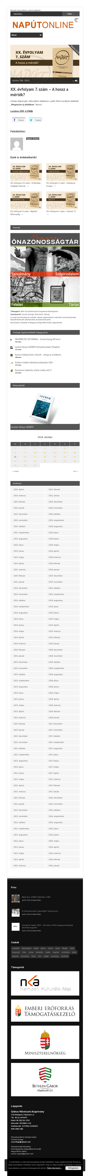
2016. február (54, 859)
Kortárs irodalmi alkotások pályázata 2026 (34, 362)
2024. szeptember (21, 606)
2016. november (56, 804)
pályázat (15, 956)
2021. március (20, 865)
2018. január (54, 717)
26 (55, 461)
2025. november (21, 520)
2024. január (19, 656)
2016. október (54, 810)
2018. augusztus (56, 674)
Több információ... (54, 1168)
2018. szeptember (56, 668)
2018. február (54, 711)
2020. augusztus (56, 526)
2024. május (19, 631)
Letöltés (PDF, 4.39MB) (21, 111)
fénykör (64, 948)
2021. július (18, 841)
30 (25, 465)
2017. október (54, 736)
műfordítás (66, 952)
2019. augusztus (56, 600)
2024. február (19, 649)
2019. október (54, 588)
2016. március (55, 853)
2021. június (19, 847)
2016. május (54, 841)
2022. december (21, 736)
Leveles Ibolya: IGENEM (23, 427)
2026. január (19, 508)
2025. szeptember (21, 532)
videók (46, 956)
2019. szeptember (56, 594)
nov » (75, 471)
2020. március (55, 557)
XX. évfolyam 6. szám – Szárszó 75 (61, 211)
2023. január (19, 730)
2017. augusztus (56, 748)
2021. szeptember (21, 828)
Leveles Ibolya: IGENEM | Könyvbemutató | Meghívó (37, 347)
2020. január (54, 569)
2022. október (19, 748)
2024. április (19, 637)
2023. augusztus (21, 686)
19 (55, 457)
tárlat (33, 956)
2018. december (56, 649)
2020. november (56, 508)
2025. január (19, 582)
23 (25, 461)
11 (45, 452)
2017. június (54, 760)
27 (65, 461)
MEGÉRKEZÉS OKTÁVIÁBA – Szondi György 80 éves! (38, 339)
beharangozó (26, 948)
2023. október (19, 674)
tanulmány (25, 956)
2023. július (18, 693)
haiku (72, 948)
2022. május (19, 779)
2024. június (19, 625)
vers (39, 956)
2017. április (54, 773)
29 (15, 465)
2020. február (54, 563)
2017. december (55, 723)
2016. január (54, 865)
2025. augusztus (21, 538)
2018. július (53, 680)
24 (35, 461)
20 (65, 457)
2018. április (54, 699)
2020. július (53, 532)
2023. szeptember (21, 680)
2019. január (54, 643)
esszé (57, 948)
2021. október (19, 822)
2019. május (54, 619)
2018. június (54, 686)
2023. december (21, 662)
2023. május (19, 705)
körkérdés (39, 952)
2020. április (54, 551)
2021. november (21, 816)
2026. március (20, 495)
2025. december (21, 514)
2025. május (19, 557)
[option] (45, 410)
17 (35, 457)
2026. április (19, 489)
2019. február (54, 637)
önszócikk (64, 956)
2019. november (56, 582)
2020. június (54, 538)
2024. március (20, 643)
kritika (31, 952)
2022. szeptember (21, 754)
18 (45, 457)
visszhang (54, 956)
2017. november (55, 730)
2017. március (55, 779)
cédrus (43, 948)
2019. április (54, 625)
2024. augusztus (21, 612)
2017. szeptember (56, 742)
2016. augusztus (56, 822)
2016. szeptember (56, 816)
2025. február (19, 575)
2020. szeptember (56, 520)
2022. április (19, 785)
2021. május (19, 853)
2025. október (19, 526)
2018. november (56, 656)
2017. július (53, 754)
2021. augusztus (21, 834)
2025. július (18, 545)
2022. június (19, 773)
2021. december (21, 810)
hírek (24, 952)
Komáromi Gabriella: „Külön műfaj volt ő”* (33, 370)
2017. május (54, 767)
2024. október (19, 600)
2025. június (19, 551)
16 (25, 457)
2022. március (20, 791)
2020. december (56, 501)
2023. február (19, 723)
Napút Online (33, 138)
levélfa (48, 952)
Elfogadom (73, 1168)
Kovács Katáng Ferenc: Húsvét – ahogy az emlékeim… (39, 354)
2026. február (19, 501)
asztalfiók (15, 948)
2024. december (21, 588)
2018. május (54, 693)
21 (75, 457)
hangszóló (16, 952)
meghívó (56, 952)
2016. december (56, 797)
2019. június (54, 612)
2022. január (19, 804)
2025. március (20, 569)
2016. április (54, 847)
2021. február (54, 489)
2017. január (54, 791)
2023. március (20, 717)
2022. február (19, 797)
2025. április (19, 563)
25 (45, 461)
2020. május (54, 545)
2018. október (54, 662)
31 (35, 465)
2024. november (21, 594)
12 (55, 452)
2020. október (54, 514)
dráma (50, 948)
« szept (15, 471)
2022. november (21, 742)
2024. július (18, 619)
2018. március (55, 705)
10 (35, 452)
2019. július (53, 606)
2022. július (18, 767)
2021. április (19, 859)
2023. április (19, 711)
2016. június (54, 834)
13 (65, 452)
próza (74, 952)
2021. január (54, 495)
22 (15, 461)
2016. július (53, 828)
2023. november (21, 668)
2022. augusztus (21, 760)
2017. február (54, 785)
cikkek (36, 948)
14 (75, 452)
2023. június (19, 699)
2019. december (56, 575)
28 (75, 461)
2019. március (55, 631)
